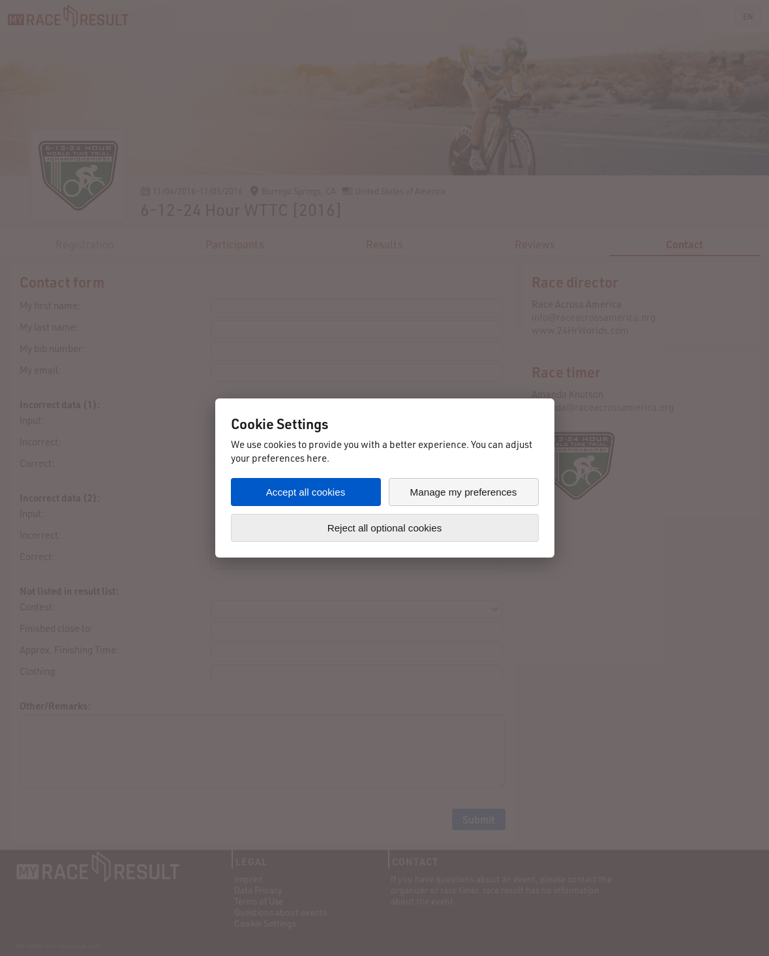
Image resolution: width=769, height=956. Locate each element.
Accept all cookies (306, 492)
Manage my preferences (463, 492)
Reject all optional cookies (384, 527)
